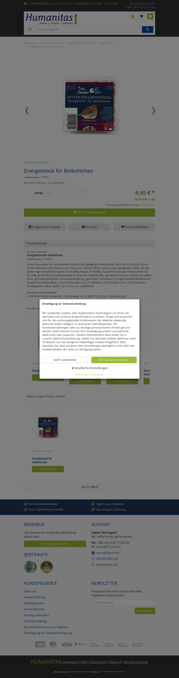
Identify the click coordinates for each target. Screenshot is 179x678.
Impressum (98, 374)
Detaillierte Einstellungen (89, 368)
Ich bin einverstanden (114, 360)
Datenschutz (81, 374)
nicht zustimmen (67, 360)
